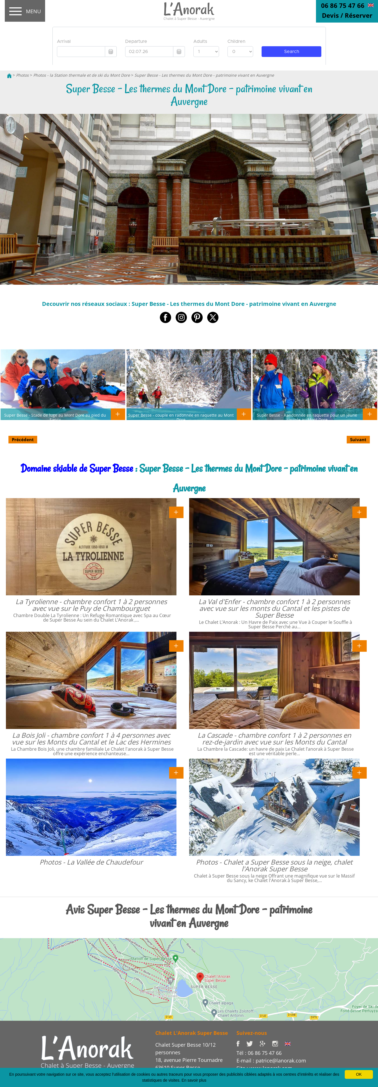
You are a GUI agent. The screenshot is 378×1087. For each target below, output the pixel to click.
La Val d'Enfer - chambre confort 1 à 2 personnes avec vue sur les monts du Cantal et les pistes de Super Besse (274, 608)
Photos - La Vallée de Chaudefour (91, 862)
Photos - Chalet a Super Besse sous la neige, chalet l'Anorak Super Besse (274, 865)
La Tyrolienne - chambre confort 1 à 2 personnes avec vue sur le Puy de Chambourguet (91, 605)
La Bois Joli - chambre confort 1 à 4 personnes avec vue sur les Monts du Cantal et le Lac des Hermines (91, 738)
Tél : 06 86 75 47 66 (259, 1053)
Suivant (358, 439)
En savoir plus (194, 1080)
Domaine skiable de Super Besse (77, 468)
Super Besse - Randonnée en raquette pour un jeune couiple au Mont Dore (307, 417)
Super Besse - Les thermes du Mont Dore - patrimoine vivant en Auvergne (204, 75)
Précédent (23, 439)
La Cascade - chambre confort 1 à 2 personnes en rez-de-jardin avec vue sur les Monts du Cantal (274, 738)
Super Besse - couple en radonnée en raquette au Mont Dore (181, 417)
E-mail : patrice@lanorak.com (271, 1060)
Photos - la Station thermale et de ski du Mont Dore (81, 75)
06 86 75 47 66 (342, 5)
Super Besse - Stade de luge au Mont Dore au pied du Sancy (55, 417)
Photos (22, 75)
